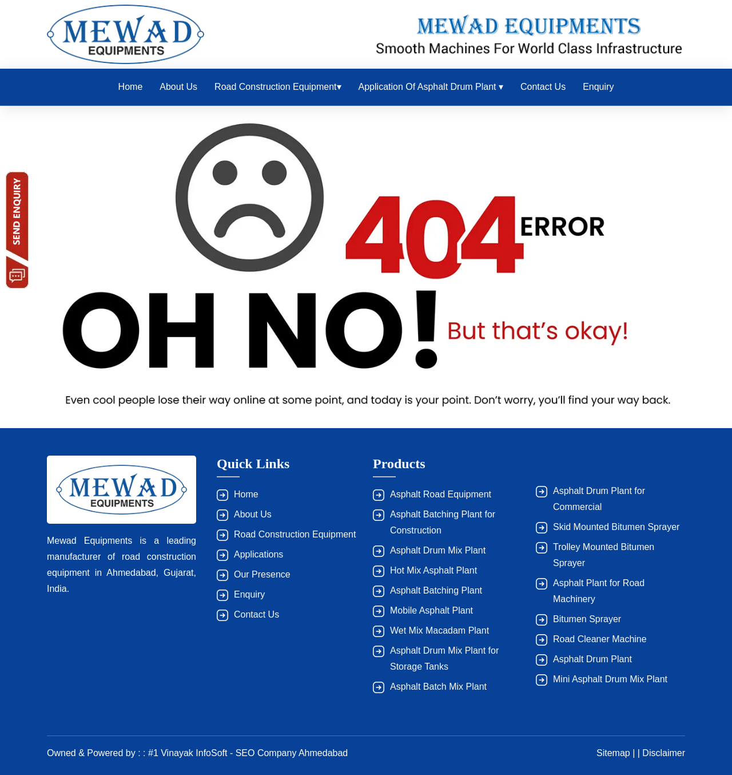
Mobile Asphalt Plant (431, 610)
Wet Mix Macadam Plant (439, 630)
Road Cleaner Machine (600, 639)
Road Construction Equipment (295, 534)
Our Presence (262, 574)
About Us (178, 87)
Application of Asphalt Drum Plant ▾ (431, 87)
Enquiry (598, 87)
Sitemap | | (619, 753)
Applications (258, 554)
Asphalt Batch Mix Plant (438, 686)
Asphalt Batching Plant (436, 590)
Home (130, 87)
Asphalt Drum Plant (592, 659)
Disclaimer (663, 753)
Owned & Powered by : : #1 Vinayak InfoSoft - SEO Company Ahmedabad (197, 753)
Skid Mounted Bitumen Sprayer (616, 527)
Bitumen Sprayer (587, 619)
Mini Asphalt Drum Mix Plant (610, 679)
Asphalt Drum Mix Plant (438, 550)
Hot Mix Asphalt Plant (433, 570)
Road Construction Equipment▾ (277, 87)
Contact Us (543, 87)
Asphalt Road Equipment (440, 494)
